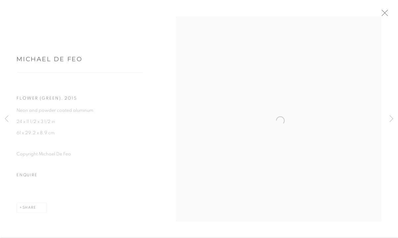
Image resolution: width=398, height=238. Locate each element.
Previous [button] (6, 119)
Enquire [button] (27, 177)
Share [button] (29, 209)
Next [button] (391, 119)
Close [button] (388, 15)
